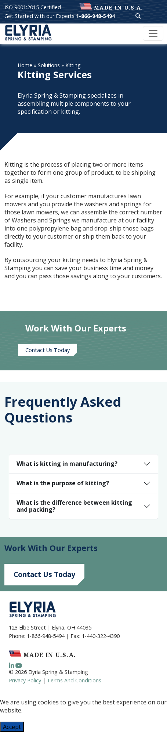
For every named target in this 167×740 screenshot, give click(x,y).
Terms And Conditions (74, 680)
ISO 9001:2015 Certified (32, 7)
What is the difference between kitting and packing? (74, 506)
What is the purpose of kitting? (63, 483)
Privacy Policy (25, 680)
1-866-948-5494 (95, 15)
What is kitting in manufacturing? (67, 464)
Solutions (49, 65)
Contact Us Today (47, 350)
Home (25, 65)
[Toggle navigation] (153, 33)
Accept (12, 727)
